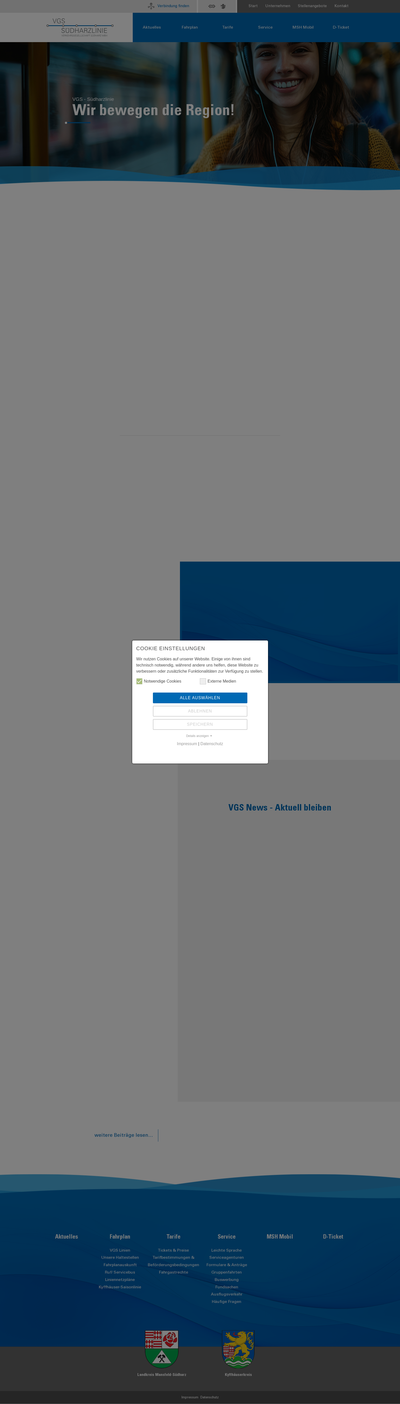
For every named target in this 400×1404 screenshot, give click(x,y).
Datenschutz (211, 744)
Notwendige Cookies (158, 681)
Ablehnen (200, 711)
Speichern (200, 724)
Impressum (187, 744)
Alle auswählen (200, 698)
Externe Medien (218, 681)
